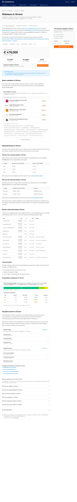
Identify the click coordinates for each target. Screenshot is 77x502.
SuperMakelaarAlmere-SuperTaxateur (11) (36, 137)
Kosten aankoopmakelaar (9, 369)
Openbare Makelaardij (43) (31, 129)
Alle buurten (45, 348)
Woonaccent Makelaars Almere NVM (31, 28)
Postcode (56, 41)
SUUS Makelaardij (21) (20, 129)
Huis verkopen (13, 5)
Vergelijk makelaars (43, 65)
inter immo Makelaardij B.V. (41, 240)
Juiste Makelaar (15, 417)
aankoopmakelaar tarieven (37, 197)
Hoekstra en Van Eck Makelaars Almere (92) (12, 127)
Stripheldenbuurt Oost (32, 39)
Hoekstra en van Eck (40, 247)
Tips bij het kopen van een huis (10, 373)
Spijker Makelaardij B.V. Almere (9, 30)
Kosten (18, 44)
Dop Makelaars (39, 243)
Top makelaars (12, 44)
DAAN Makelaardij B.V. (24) (35, 127)
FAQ (35, 44)
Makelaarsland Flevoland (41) (9, 129)
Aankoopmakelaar (23, 5)
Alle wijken (45, 329)
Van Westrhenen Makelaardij (42, 257)
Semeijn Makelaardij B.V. (41, 250)
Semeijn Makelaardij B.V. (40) (42, 129)
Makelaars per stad (44, 5)
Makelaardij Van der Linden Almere (34, 30)
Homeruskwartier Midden (8, 39)
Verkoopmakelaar (33, 5)
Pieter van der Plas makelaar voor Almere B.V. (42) (13, 125)
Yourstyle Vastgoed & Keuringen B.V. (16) (20, 137)
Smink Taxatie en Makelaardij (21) (22, 131)
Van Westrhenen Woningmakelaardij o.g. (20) (34, 133)
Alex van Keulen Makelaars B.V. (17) (10, 135)
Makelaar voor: (67, 41)
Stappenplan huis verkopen (9, 367)
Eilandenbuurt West (43, 39)
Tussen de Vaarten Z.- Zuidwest (9, 40)
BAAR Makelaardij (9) (7, 137)
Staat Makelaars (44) (25, 127)
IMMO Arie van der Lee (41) (19, 133)
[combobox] (68, 43)
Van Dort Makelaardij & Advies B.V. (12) (36, 135)
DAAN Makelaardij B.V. (40, 237)
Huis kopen (5, 5)
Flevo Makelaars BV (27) (8, 133)
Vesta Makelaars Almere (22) (9, 131)
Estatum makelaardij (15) (22, 135)
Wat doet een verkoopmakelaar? (11, 371)
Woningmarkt (5, 44)
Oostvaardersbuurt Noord (20, 39)
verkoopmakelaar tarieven (37, 175)
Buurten (30, 44)
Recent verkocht (24, 44)
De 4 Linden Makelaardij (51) (28, 125)
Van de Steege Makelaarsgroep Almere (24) (38, 131)
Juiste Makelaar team (10, 25)
